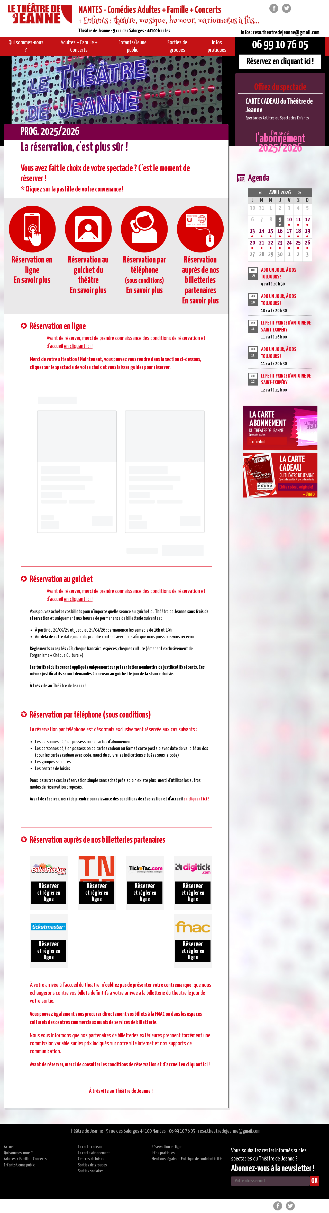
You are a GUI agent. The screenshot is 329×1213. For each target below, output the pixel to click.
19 (307, 231)
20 (252, 243)
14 (261, 231)
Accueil (9, 1147)
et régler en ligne (49, 892)
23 (279, 243)
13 (252, 231)
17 (289, 231)
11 (298, 220)
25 (298, 243)
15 (270, 231)
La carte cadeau (90, 1147)
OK (314, 1181)
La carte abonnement (94, 1153)
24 (289, 243)
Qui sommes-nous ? (18, 1153)
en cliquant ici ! (78, 346)
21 (261, 243)
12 (307, 220)
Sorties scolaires (91, 1171)
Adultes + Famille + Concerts (25, 1159)
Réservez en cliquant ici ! (280, 61)
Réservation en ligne (167, 1147)
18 (298, 231)
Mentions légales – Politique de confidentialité (187, 1159)
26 (307, 243)
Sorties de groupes (92, 1165)
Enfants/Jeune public (19, 1165)
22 (270, 243)
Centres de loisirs (91, 1159)
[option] (280, 109)
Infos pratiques (163, 1153)
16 (279, 231)
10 (289, 220)
